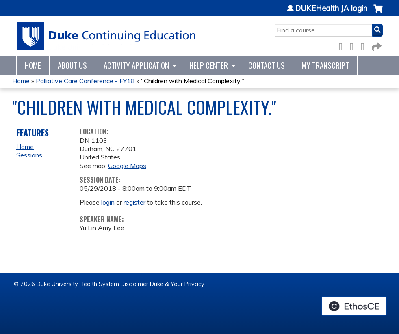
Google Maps (127, 166)
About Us (72, 65)
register (134, 202)
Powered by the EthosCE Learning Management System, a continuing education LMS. (354, 306)
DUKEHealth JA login (331, 8)
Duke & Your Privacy (177, 284)
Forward (376, 45)
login (108, 202)
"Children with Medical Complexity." (192, 81)
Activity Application (136, 65)
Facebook (343, 45)
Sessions (29, 155)
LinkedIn (365, 45)
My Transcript (325, 65)
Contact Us (266, 65)
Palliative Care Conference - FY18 (85, 81)
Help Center (208, 65)
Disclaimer (134, 284)
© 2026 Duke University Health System (66, 284)
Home (33, 65)
